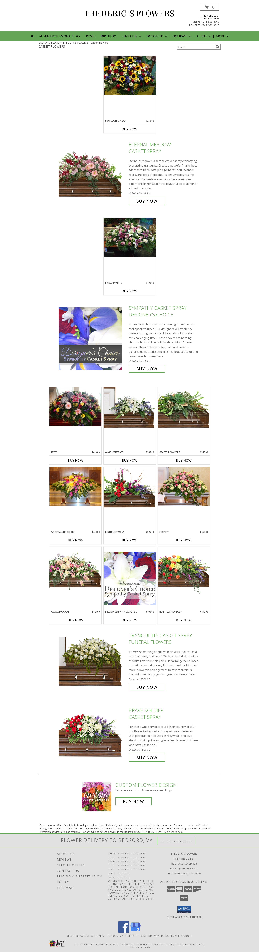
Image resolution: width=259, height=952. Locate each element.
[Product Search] (195, 46)
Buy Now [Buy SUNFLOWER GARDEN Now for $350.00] (129, 129)
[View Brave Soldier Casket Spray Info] (93, 734)
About (204, 36)
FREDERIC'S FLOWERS (129, 14)
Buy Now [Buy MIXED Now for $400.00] (75, 460)
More (222, 36)
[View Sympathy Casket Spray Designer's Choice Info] (93, 338)
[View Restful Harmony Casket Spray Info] (130, 487)
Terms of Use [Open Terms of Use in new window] (140, 946)
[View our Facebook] (123, 931)
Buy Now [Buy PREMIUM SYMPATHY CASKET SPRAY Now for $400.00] (129, 620)
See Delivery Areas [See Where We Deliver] (176, 841)
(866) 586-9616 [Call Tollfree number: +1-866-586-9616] (191, 873)
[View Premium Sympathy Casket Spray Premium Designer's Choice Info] (130, 578)
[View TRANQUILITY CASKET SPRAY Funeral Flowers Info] (93, 661)
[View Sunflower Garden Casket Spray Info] (130, 75)
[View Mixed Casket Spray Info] (75, 406)
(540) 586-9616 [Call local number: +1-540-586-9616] (210, 21)
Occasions (157, 36)
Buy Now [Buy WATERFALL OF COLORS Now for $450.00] (75, 540)
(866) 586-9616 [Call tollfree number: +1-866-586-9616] (210, 25)
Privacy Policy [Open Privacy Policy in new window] (161, 944)
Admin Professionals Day (59, 36)
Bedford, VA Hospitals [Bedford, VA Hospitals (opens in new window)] (122, 935)
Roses (90, 36)
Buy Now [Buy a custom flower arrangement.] (133, 801)
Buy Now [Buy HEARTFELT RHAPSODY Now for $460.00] (184, 620)
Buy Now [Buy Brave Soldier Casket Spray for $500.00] (147, 757)
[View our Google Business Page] (135, 931)
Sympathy (132, 36)
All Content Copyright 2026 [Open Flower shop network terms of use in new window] (95, 944)
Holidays (182, 36)
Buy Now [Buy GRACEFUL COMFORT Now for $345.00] (184, 460)
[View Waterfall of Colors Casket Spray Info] (75, 486)
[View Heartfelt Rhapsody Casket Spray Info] (184, 570)
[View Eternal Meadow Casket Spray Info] (93, 173)
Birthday (108, 36)
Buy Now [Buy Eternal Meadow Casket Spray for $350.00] (147, 201)
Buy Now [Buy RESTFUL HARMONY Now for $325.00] (129, 540)
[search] (217, 47)
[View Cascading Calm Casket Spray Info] (75, 569)
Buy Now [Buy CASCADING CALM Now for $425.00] (75, 620)
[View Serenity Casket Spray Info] (184, 486)
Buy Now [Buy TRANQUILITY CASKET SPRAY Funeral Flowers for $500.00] (147, 687)
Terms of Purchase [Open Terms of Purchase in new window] (190, 944)
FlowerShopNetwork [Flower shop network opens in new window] (132, 944)
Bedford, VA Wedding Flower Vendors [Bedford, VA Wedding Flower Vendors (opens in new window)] (166, 935)
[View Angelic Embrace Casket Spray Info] (130, 407)
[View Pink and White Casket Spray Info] (130, 237)
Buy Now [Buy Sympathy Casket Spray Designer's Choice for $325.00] (147, 369)
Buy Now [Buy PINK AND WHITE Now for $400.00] (129, 291)
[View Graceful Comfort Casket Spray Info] (184, 407)
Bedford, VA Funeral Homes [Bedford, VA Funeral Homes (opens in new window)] (85, 935)
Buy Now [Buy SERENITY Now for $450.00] (184, 540)
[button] (209, 7)
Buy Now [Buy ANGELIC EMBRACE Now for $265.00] (129, 460)
